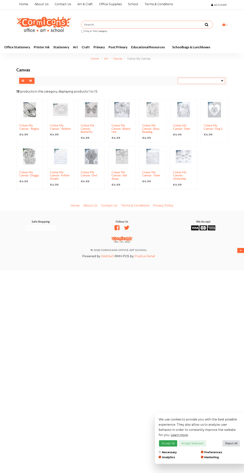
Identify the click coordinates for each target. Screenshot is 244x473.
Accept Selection (192, 443)
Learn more (179, 435)
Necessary (168, 452)
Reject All (231, 443)
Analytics (167, 457)
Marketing (210, 457)
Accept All (168, 443)
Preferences (211, 452)
